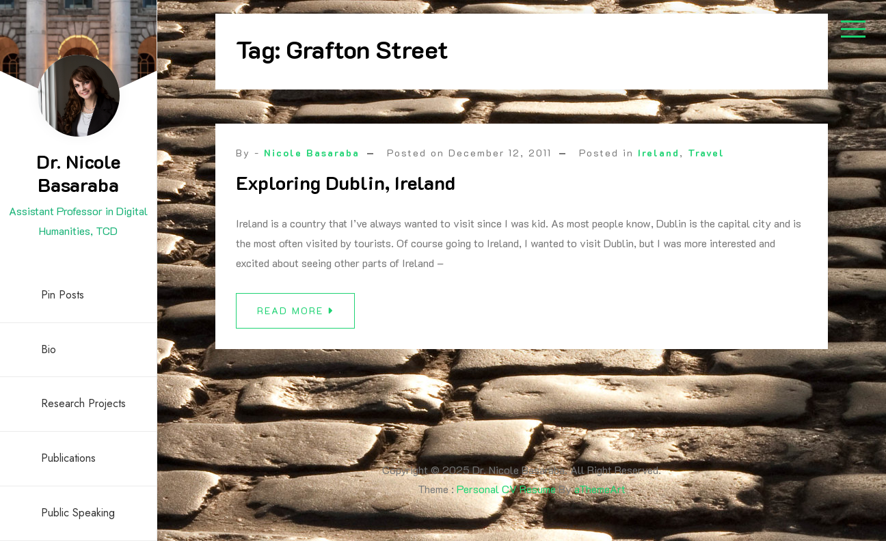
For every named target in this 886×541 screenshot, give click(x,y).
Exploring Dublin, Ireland (345, 182)
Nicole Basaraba (312, 152)
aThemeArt (600, 489)
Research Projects (83, 403)
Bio (48, 349)
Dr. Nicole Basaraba (78, 173)
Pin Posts (62, 295)
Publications (68, 458)
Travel (706, 152)
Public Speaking (78, 513)
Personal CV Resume (506, 489)
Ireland (659, 152)
